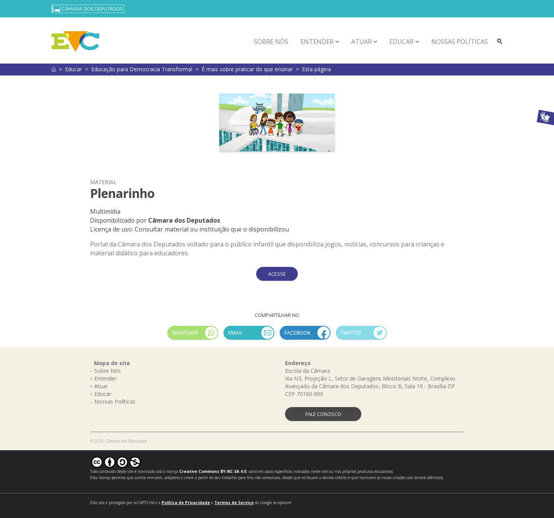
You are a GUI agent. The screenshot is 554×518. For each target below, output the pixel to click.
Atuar (361, 41)
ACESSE (277, 273)
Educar (401, 41)
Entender (317, 41)
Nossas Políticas (459, 41)
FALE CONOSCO (323, 414)
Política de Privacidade (186, 502)
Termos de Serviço (234, 502)
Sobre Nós (271, 41)
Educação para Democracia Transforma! (141, 69)
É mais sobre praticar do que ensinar (247, 69)
